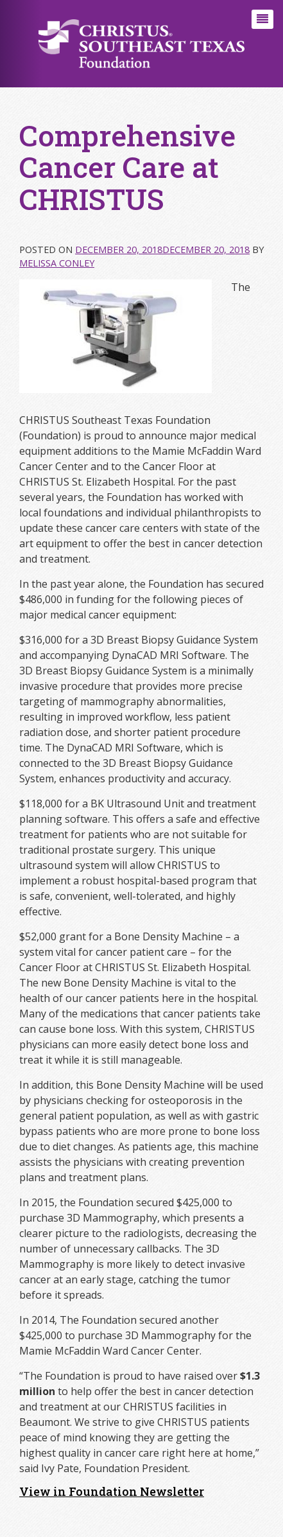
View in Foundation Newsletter (111, 1491)
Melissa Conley (56, 263)
